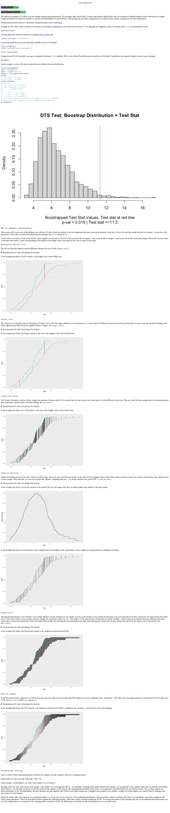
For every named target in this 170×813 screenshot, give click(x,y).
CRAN (46, 36)
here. (60, 23)
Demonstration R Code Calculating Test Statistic (21, 259)
